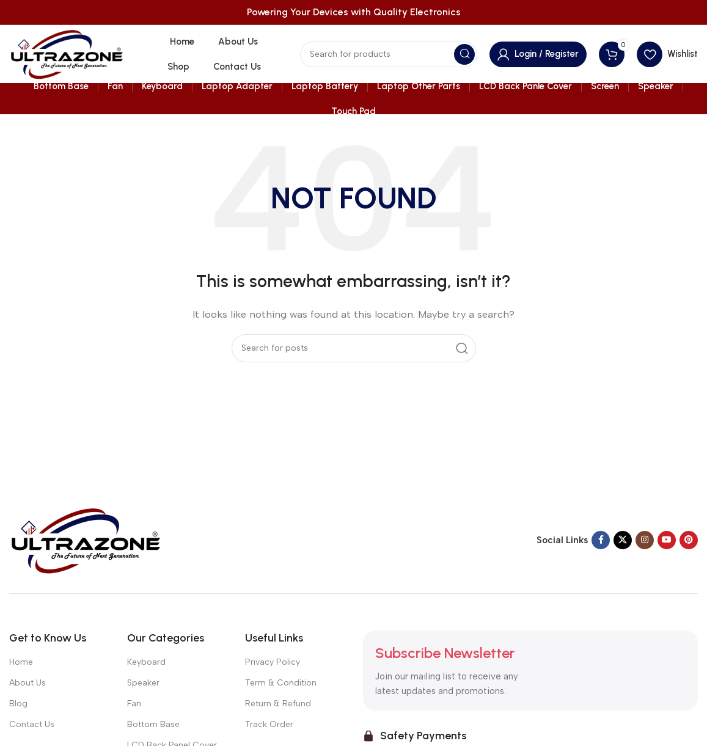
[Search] (388, 54)
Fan (134, 703)
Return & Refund (278, 703)
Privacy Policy (272, 662)
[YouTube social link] (667, 540)
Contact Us (31, 724)
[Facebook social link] (601, 540)
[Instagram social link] (645, 540)
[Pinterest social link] (689, 540)
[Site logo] (66, 53)
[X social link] (623, 540)
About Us (27, 683)
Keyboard (146, 662)
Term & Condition (281, 683)
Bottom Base (153, 724)
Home (21, 662)
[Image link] (85, 539)
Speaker (143, 683)
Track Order (269, 724)
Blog (18, 703)
